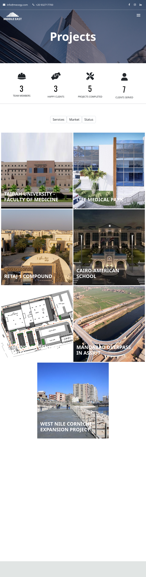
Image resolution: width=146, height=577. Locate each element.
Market (74, 119)
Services (58, 119)
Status (88, 119)
